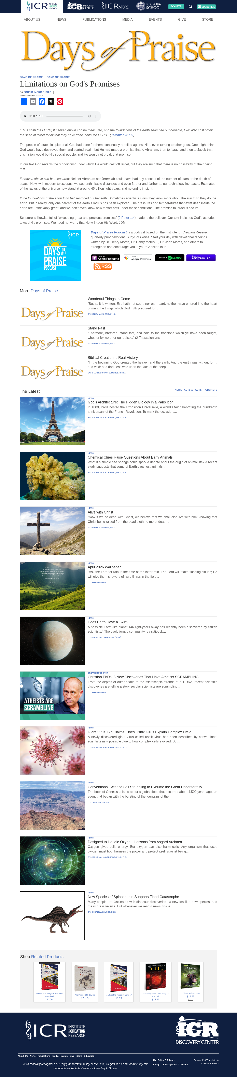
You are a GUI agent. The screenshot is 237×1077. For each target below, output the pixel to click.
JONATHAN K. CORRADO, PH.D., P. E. (109, 417)
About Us (32, 19)
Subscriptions (170, 1064)
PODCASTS (210, 389)
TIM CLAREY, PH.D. (100, 802)
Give (182, 19)
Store (207, 19)
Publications (94, 19)
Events (155, 19)
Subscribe (206, 6)
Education (89, 1056)
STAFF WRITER (99, 582)
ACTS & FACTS (192, 389)
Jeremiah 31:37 (122, 135)
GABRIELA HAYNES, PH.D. (104, 912)
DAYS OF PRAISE (31, 77)
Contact (184, 1064)
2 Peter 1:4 (127, 217)
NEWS (178, 389)
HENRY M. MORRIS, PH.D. (103, 314)
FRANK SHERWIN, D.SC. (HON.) (106, 637)
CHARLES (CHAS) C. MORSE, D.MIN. (109, 373)
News (61, 19)
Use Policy (158, 1060)
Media (127, 19)
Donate (176, 6)
